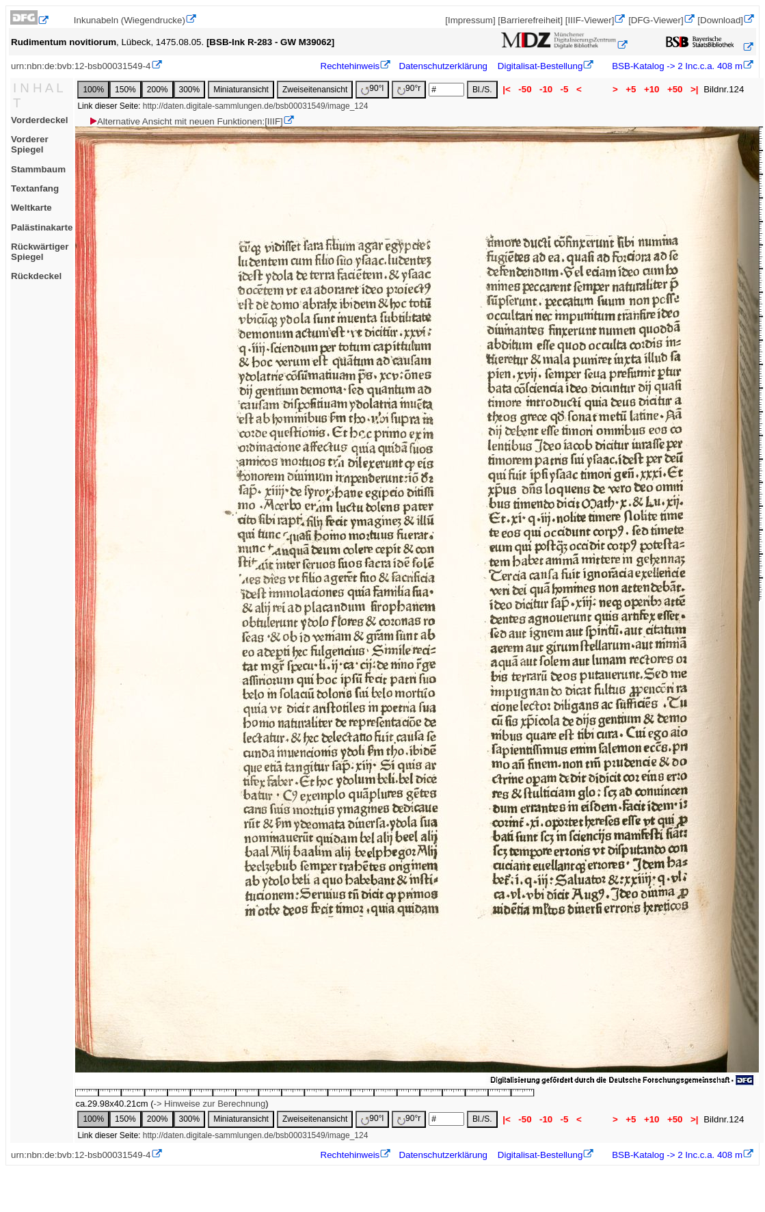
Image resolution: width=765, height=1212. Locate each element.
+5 (631, 89)
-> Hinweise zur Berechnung (210, 1103)
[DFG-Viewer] (655, 20)
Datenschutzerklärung (443, 66)
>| (694, 89)
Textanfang (35, 188)
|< (506, 89)
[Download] (720, 20)
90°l (372, 89)
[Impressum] (470, 20)
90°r (408, 89)
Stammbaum (38, 169)
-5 (564, 89)
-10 (546, 89)
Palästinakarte (41, 227)
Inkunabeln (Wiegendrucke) (129, 20)
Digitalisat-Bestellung (540, 66)
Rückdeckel (36, 276)
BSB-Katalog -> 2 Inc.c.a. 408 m (676, 66)
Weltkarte (31, 207)
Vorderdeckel (39, 120)
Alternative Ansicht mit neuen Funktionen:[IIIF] (185, 121)
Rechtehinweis (350, 66)
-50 (525, 89)
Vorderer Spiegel (30, 144)
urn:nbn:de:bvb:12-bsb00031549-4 (81, 66)
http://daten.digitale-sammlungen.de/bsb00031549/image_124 (255, 106)
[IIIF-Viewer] (590, 20)
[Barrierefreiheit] (530, 20)
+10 (651, 89)
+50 (675, 89)
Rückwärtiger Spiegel (39, 251)
